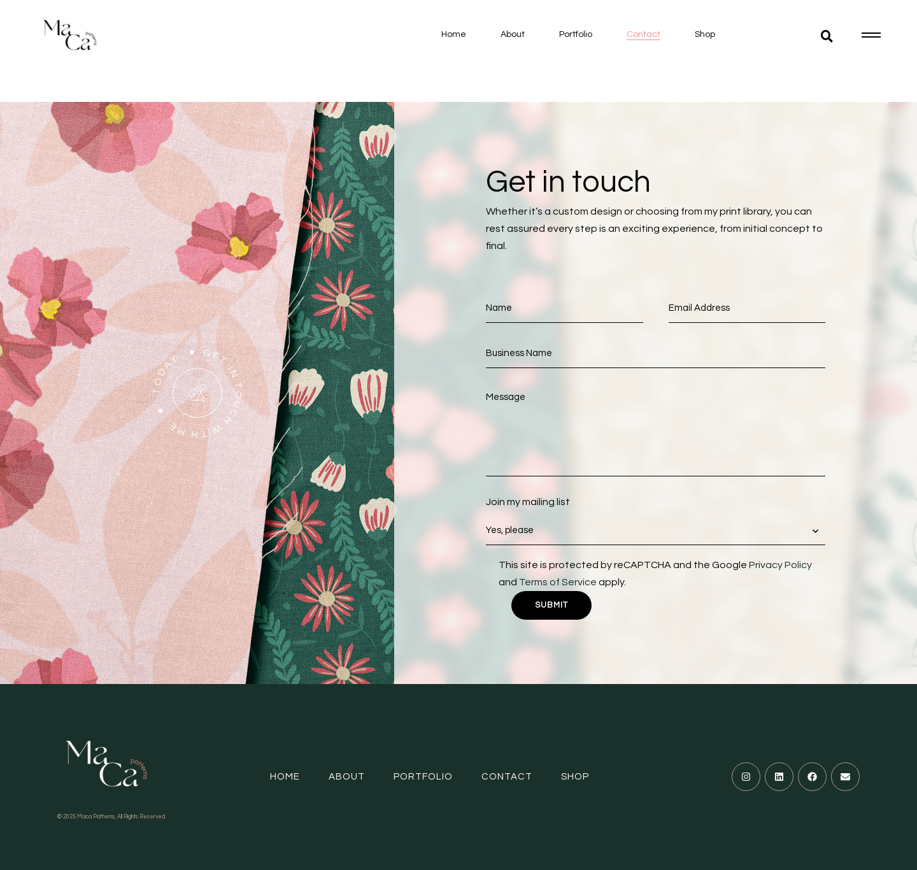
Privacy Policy (780, 565)
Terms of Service (558, 582)
